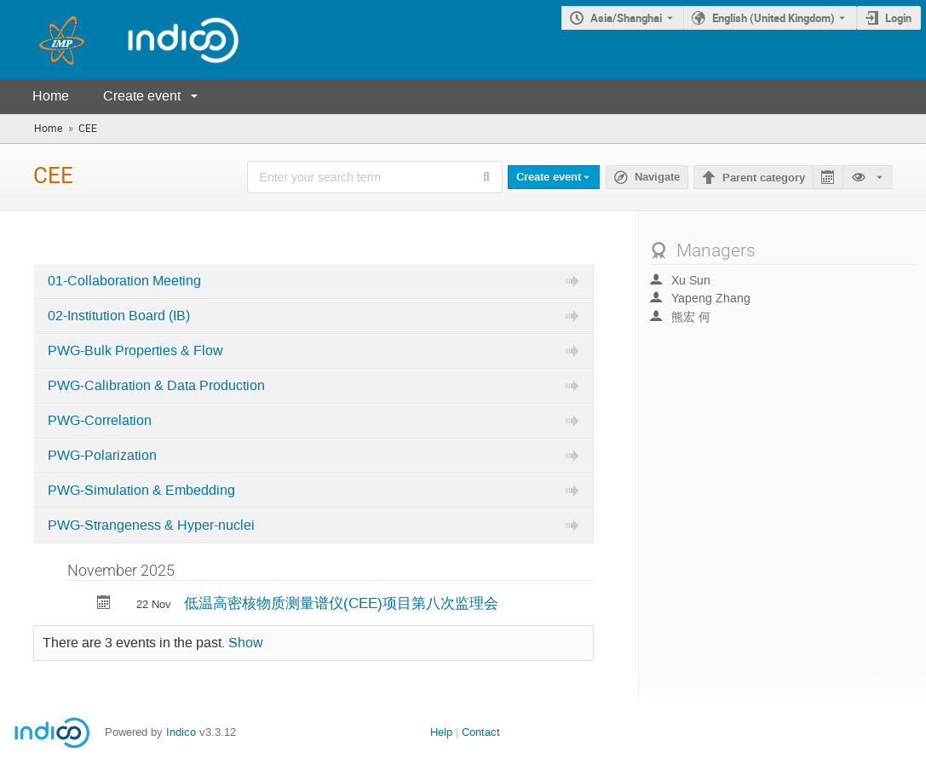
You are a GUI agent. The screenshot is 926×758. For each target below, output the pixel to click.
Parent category (763, 178)
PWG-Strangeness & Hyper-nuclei (151, 525)
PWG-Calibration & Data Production (156, 385)
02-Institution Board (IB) (119, 315)
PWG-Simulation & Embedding (141, 490)
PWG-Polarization (102, 455)
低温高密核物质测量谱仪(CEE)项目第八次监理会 (341, 603)
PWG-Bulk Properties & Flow (135, 350)
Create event (142, 96)
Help (441, 732)
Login (898, 18)
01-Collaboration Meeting (124, 281)
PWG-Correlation (100, 420)
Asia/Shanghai (626, 18)
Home (50, 96)
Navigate (657, 177)
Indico (181, 732)
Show (245, 643)
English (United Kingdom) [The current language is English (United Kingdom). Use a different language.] (773, 18)
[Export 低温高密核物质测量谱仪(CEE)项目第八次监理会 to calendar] (104, 604)
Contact (481, 732)
